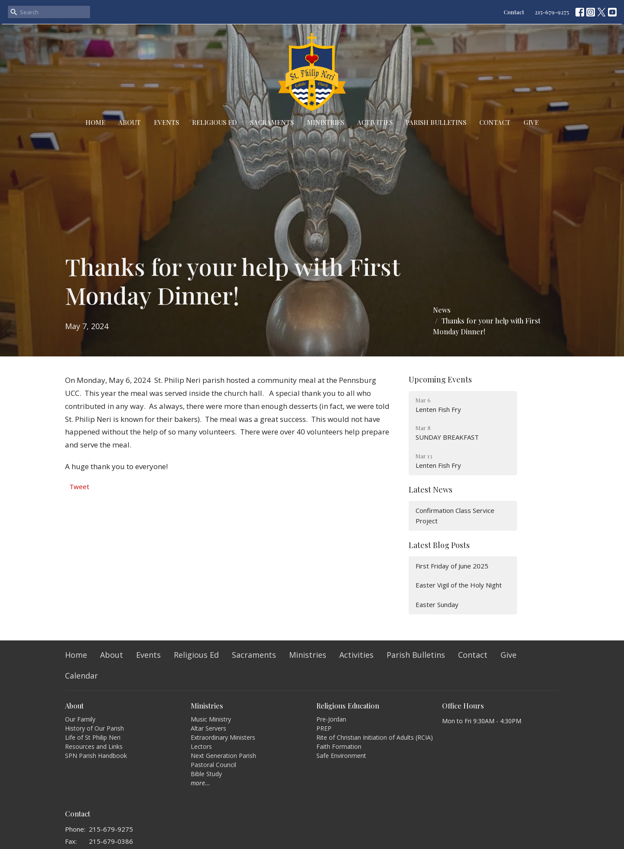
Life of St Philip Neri (92, 737)
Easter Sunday (437, 604)
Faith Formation (338, 746)
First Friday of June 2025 (452, 566)
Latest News (430, 489)
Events (166, 122)
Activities (375, 122)
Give (531, 122)
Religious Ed (214, 122)
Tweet (79, 486)
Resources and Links (94, 746)
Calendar (81, 675)
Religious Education (347, 705)
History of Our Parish (94, 728)
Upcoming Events (440, 379)
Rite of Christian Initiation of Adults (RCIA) (374, 737)
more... (200, 783)
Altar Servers (208, 728)
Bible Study (206, 774)
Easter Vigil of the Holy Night (459, 585)
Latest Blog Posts (439, 545)
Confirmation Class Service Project (455, 515)
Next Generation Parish (223, 755)
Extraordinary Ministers (223, 737)
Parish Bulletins (436, 122)
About (129, 122)
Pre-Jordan (331, 719)
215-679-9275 (552, 12)
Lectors (201, 746)
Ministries (325, 122)
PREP (324, 728)
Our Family (80, 719)
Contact (514, 12)
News (442, 309)
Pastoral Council (213, 765)
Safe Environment (341, 755)
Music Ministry (211, 719)
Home (95, 122)
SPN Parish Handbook (96, 755)
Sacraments (272, 122)
